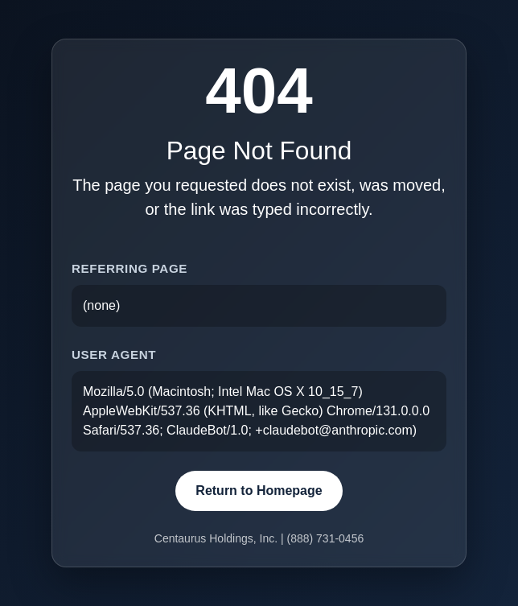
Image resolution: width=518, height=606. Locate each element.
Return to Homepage (258, 490)
